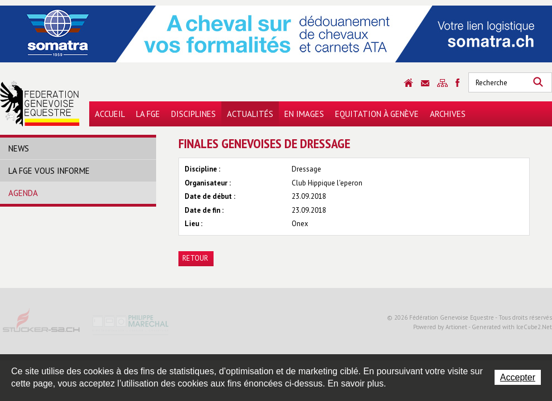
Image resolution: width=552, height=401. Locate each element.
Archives (448, 114)
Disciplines (193, 114)
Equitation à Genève (377, 114)
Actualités (250, 114)
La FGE (148, 114)
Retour (195, 258)
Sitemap (442, 83)
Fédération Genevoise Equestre (40, 103)
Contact (425, 83)
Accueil (110, 114)
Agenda (23, 193)
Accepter (517, 377)
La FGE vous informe (49, 170)
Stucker (42, 324)
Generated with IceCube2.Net (512, 327)
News (18, 148)
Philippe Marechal (131, 324)
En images (304, 114)
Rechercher (538, 82)
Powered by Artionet (440, 327)
